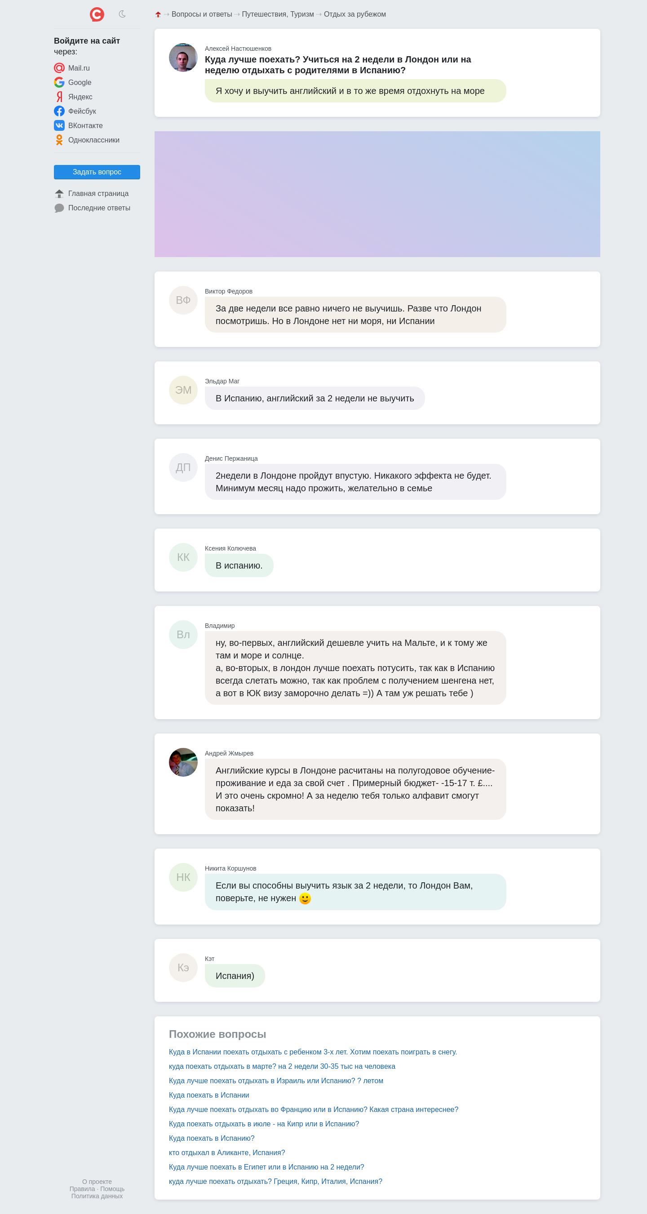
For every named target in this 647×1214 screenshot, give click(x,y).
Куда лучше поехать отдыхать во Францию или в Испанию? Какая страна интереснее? (313, 1109)
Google (73, 82)
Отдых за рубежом (355, 14)
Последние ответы (92, 208)
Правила (82, 1188)
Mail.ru (72, 67)
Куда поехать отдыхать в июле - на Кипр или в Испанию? (264, 1124)
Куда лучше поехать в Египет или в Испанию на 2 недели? (266, 1167)
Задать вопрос (97, 172)
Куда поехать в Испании (209, 1095)
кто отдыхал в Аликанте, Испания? (227, 1152)
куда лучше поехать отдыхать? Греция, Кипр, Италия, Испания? (275, 1181)
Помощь (112, 1188)
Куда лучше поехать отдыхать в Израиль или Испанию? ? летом (276, 1081)
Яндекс (73, 96)
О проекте (97, 1181)
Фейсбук (75, 111)
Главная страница (91, 193)
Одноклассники (87, 139)
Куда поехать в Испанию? (212, 1138)
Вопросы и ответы (202, 14)
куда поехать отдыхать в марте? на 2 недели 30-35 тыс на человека (282, 1066)
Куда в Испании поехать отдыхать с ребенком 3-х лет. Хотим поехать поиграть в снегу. (313, 1052)
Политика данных (97, 1196)
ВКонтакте (78, 125)
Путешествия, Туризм (278, 14)
